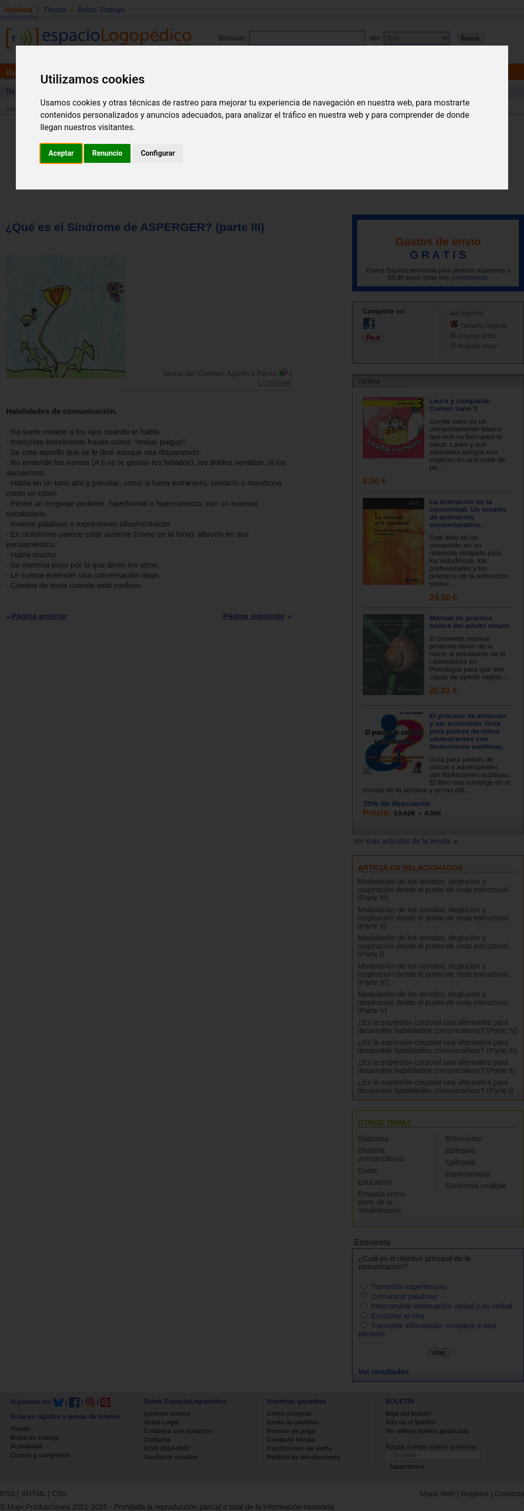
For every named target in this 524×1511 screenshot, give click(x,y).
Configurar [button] (158, 153)
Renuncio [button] (107, 153)
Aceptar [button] (61, 153)
